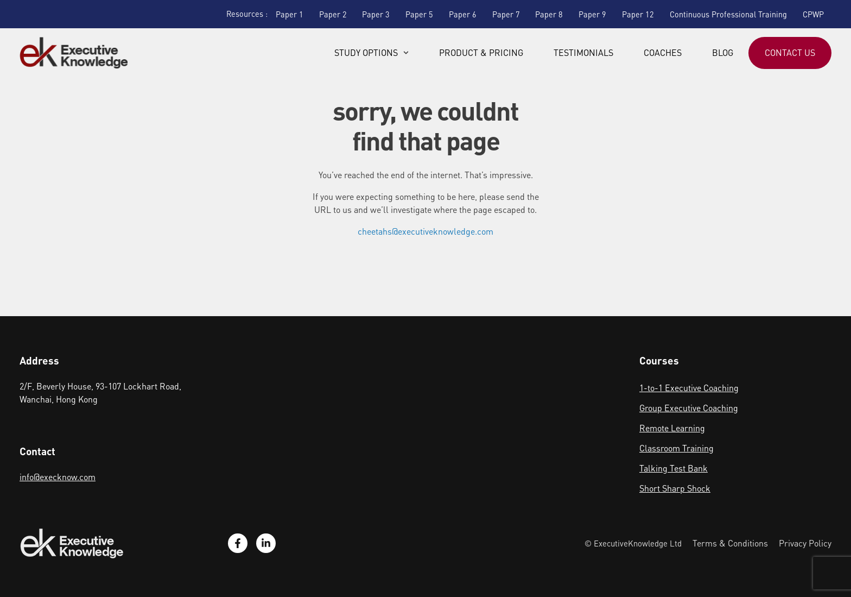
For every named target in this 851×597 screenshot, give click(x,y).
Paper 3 (376, 14)
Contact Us (790, 52)
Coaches (663, 52)
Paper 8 (549, 14)
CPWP (813, 14)
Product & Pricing (481, 52)
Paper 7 (506, 14)
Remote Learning (672, 427)
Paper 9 (592, 14)
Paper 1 (289, 14)
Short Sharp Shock (674, 488)
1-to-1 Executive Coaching (689, 387)
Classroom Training (676, 448)
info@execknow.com (58, 476)
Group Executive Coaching (688, 407)
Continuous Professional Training (728, 14)
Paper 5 (419, 14)
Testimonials (583, 52)
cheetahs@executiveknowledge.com (425, 231)
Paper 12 (638, 14)
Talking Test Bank (673, 468)
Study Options (371, 53)
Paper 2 (333, 14)
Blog (722, 52)
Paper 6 (463, 14)
